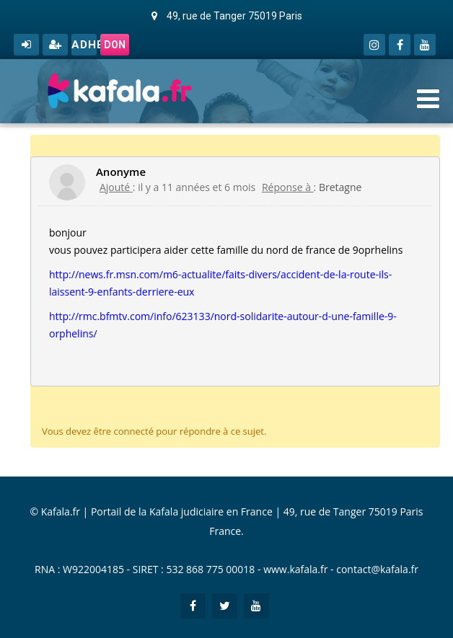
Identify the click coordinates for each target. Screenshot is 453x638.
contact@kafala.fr (377, 569)
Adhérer (84, 44)
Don (115, 44)
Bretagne (340, 187)
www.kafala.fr (295, 569)
